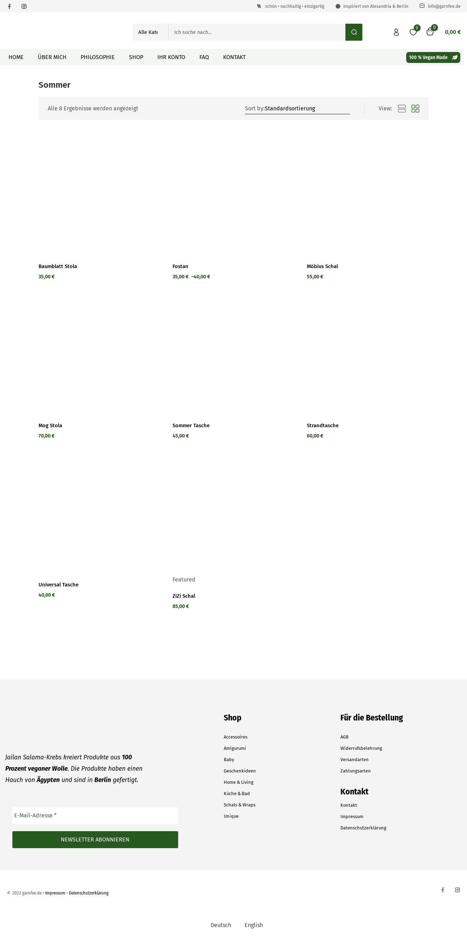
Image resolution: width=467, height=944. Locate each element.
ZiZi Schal (185, 596)
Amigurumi (235, 748)
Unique (231, 816)
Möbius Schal (325, 266)
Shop (136, 57)
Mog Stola (52, 425)
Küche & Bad (237, 793)
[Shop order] (306, 108)
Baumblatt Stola (60, 266)
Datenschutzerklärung (363, 827)
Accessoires (235, 737)
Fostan (181, 266)
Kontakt (234, 57)
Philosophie (98, 57)
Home (16, 57)
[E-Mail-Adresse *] (95, 815)
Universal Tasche (61, 584)
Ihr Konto (171, 57)
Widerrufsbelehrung (361, 748)
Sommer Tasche (194, 425)
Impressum (351, 816)
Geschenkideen (240, 771)
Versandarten (354, 759)
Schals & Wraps (240, 804)
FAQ (204, 57)
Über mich (52, 57)
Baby (229, 759)
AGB (344, 737)
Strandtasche (324, 425)
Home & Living (238, 782)
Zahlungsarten (355, 771)
